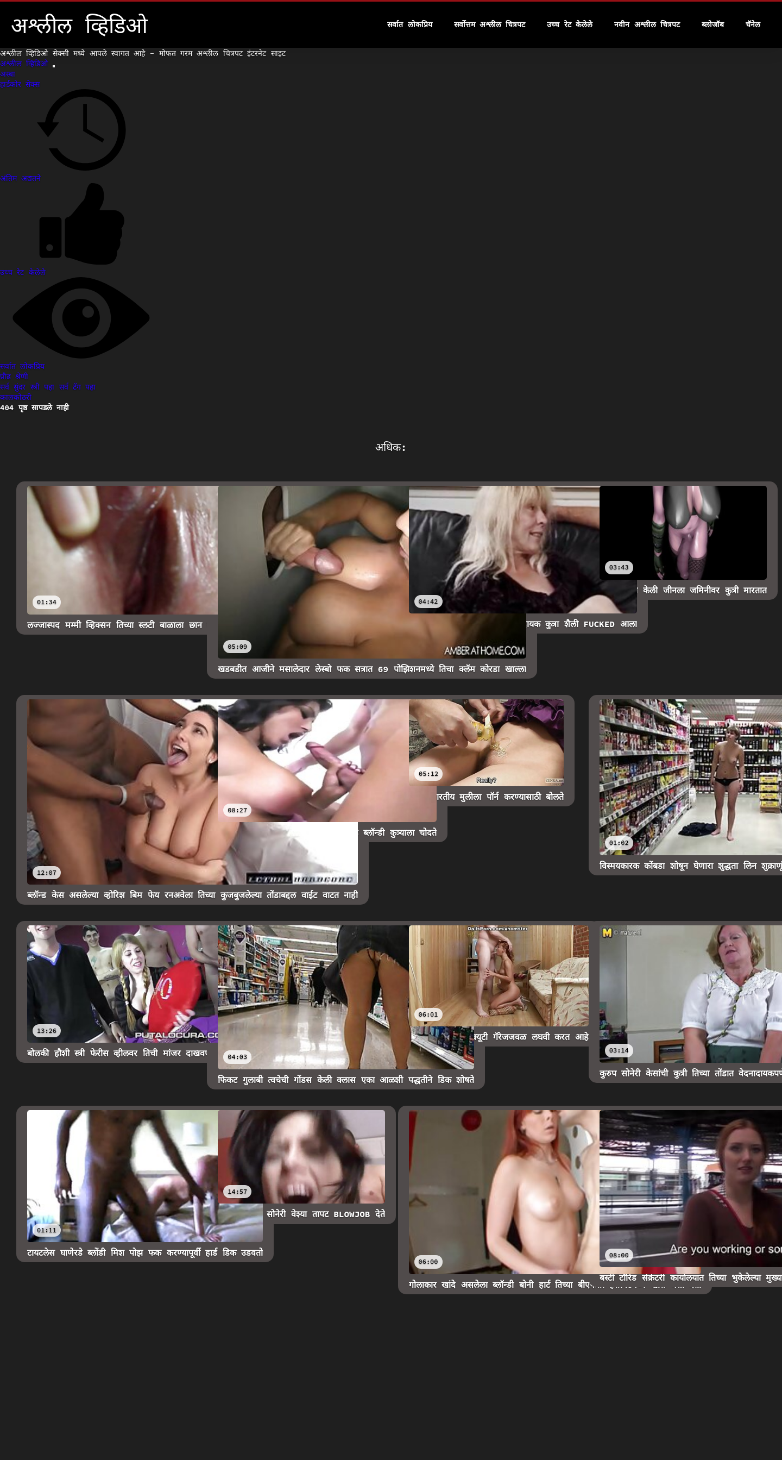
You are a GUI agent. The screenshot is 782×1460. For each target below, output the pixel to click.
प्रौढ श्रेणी (14, 376)
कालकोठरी (15, 397)
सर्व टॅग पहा (77, 387)
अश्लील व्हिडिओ (26, 63)
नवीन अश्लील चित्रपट (647, 24)
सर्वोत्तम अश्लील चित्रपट (490, 24)
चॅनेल (753, 24)
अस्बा (7, 74)
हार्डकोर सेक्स (20, 84)
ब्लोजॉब (713, 24)
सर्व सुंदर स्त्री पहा (29, 387)
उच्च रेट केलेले (569, 24)
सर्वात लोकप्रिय (409, 24)
